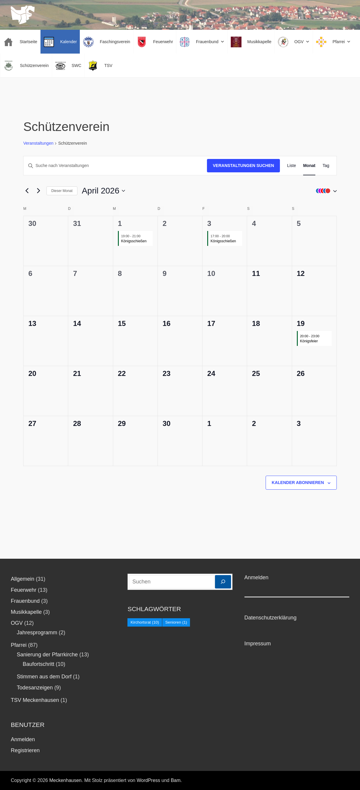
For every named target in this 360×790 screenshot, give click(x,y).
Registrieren (25, 750)
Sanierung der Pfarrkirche (47, 655)
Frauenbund (25, 601)
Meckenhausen (65, 780)
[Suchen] (223, 581)
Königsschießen (134, 241)
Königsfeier (309, 341)
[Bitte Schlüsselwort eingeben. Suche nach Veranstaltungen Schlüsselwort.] (115, 165)
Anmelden (23, 739)
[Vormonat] (26, 190)
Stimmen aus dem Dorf (44, 677)
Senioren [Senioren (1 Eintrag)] (176, 622)
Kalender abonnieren (298, 482)
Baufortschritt (38, 664)
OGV (17, 623)
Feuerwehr (23, 590)
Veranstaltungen (38, 143)
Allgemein (22, 579)
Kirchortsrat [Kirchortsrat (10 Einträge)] (144, 622)
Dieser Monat (61, 191)
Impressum (257, 644)
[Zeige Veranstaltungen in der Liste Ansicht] (291, 165)
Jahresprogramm (37, 633)
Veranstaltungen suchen (243, 165)
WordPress (148, 780)
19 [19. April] (301, 323)
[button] (325, 191)
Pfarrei (19, 645)
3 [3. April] (209, 223)
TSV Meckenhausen (35, 700)
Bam (175, 780)
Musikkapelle (26, 612)
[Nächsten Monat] (38, 190)
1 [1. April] (120, 223)
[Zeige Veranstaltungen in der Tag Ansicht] (325, 165)
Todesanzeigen (35, 688)
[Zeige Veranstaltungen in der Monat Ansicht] (309, 165)
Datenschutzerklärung (270, 618)
